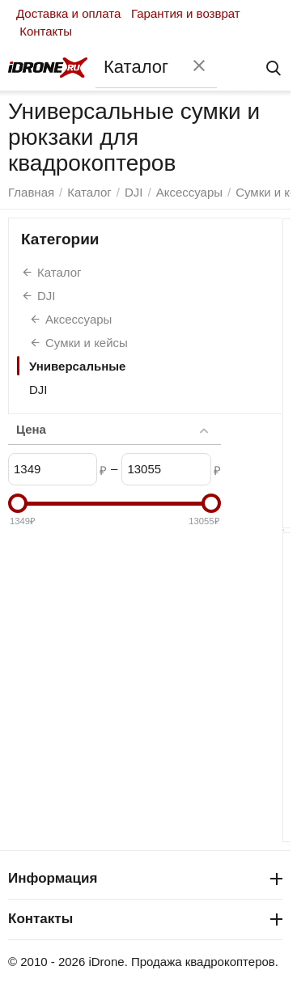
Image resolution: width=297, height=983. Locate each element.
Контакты (45, 31)
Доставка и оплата (68, 13)
